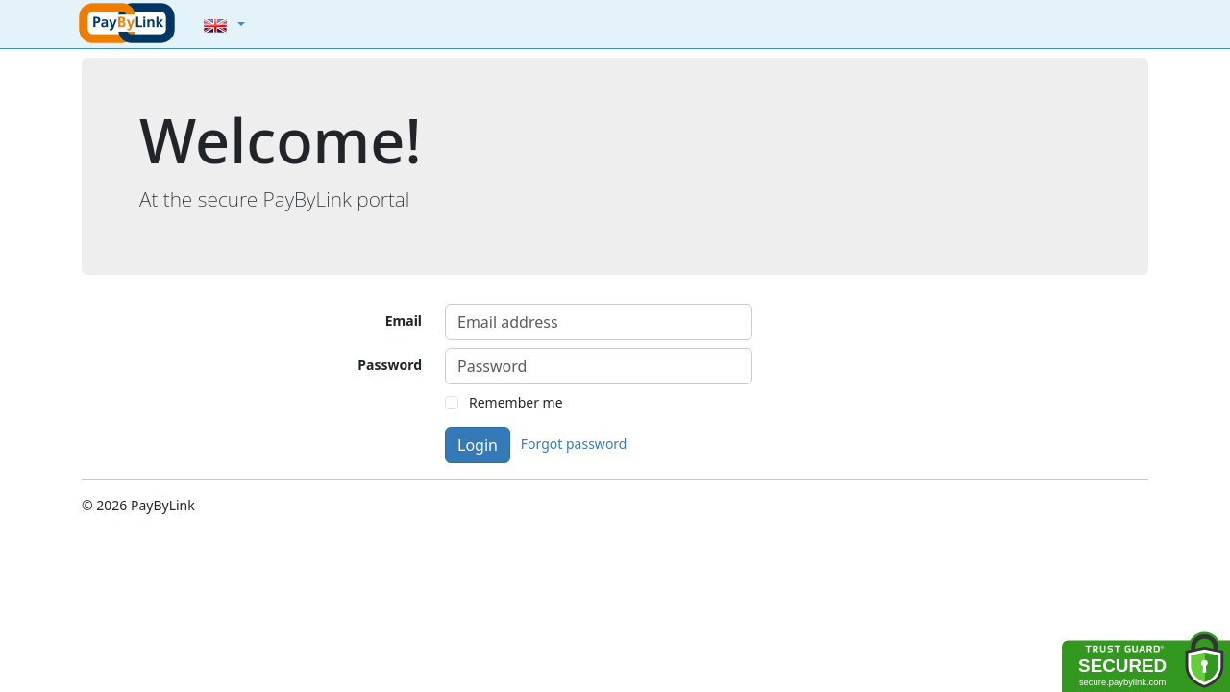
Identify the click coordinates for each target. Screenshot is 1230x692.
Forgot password (574, 443)
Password (389, 365)
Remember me (516, 402)
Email (403, 320)
